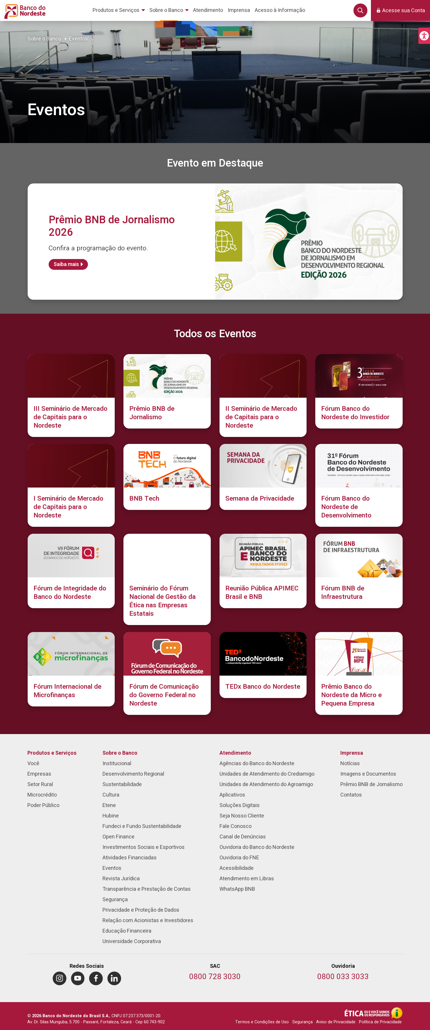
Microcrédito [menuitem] (42, 795)
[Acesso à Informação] (397, 1013)
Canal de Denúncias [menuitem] (243, 837)
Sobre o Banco (44, 39)
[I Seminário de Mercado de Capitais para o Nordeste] (71, 485)
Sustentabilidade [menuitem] (122, 784)
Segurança (302, 1022)
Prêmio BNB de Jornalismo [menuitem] (371, 784)
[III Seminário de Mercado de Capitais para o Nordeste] (71, 395)
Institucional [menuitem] (116, 763)
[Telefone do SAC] (215, 977)
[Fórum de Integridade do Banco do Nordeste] (71, 571)
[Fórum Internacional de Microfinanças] (71, 669)
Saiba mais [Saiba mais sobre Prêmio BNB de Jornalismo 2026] (66, 264)
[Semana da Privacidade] (263, 477)
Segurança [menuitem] (115, 900)
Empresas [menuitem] (39, 774)
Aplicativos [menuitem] (232, 795)
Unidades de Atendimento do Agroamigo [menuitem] (266, 784)
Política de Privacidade (380, 1022)
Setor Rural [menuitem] (40, 784)
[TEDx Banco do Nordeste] (263, 665)
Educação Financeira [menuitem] (126, 931)
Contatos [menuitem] (351, 795)
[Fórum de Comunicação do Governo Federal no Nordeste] (167, 673)
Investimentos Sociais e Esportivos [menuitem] (143, 847)
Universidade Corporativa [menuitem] (131, 941)
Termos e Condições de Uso (262, 1022)
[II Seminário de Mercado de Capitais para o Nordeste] (263, 395)
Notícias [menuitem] (350, 763)
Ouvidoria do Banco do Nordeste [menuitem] (257, 847)
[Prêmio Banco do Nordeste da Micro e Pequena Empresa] (359, 673)
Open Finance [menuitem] (118, 837)
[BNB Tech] (167, 477)
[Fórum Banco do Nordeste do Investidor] (359, 391)
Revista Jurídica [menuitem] (121, 879)
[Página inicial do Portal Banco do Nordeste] (23, 10)
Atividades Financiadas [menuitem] (129, 858)
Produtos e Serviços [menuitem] (52, 753)
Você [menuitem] (33, 763)
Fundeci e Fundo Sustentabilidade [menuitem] (141, 826)
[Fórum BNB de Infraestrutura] (359, 571)
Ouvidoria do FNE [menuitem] (239, 858)
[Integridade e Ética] (368, 1013)
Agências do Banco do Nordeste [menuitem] (257, 763)
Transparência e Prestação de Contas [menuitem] (146, 889)
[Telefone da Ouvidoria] (343, 977)
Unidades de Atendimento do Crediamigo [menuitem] (267, 774)
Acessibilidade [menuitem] (237, 868)
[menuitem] (120, 10)
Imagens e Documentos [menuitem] (368, 774)
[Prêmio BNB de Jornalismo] (167, 391)
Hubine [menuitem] (110, 816)
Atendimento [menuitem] (235, 753)
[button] (424, 36)
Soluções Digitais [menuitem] (240, 805)
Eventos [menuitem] (111, 868)
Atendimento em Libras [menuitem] (247, 879)
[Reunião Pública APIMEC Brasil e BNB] (263, 571)
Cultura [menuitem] (110, 795)
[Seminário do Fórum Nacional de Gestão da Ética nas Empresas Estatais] (167, 579)
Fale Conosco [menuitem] (236, 826)
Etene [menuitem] (109, 805)
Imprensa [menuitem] (351, 753)
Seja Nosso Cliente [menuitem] (242, 816)
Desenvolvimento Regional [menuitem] (133, 774)
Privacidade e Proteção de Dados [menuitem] (140, 910)
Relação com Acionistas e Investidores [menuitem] (147, 920)
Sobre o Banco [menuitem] (119, 753)
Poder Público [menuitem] (43, 805)
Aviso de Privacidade (335, 1022)
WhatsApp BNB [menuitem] (237, 889)
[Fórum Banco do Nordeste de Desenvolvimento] (359, 485)
